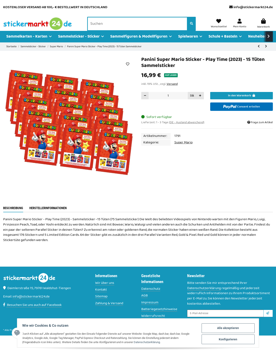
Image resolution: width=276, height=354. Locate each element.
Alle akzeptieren (223, 328)
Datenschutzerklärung (204, 294)
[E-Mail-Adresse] (225, 319)
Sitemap (101, 302)
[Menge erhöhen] (200, 101)
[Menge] (168, 101)
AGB (144, 301)
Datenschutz (150, 295)
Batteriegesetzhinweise (159, 315)
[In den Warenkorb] (241, 101)
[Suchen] (138, 27)
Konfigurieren (223, 339)
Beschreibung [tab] (13, 214)
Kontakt (101, 295)
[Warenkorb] (263, 27)
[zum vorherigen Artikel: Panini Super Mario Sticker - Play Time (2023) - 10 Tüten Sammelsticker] (258, 52)
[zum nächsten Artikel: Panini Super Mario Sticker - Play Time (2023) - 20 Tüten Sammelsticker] (266, 52)
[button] (240, 26)
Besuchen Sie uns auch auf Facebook (32, 311)
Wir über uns (104, 289)
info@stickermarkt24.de (253, 7)
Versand (172, 89)
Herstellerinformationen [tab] (48, 214)
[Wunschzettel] (220, 26)
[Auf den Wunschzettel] (127, 70)
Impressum (149, 308)
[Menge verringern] (145, 101)
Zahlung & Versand (109, 309)
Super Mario (183, 148)
